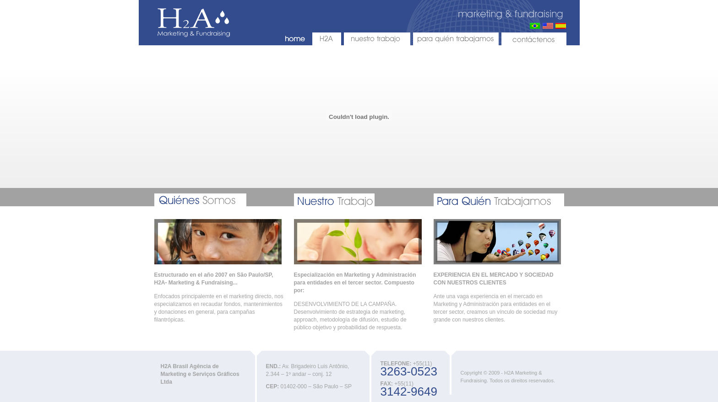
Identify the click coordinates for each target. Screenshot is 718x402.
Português (535, 26)
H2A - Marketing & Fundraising (194, 22)
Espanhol (560, 26)
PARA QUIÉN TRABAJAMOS (456, 38)
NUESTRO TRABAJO (377, 38)
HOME (295, 38)
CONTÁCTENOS (533, 38)
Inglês (548, 26)
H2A (326, 38)
